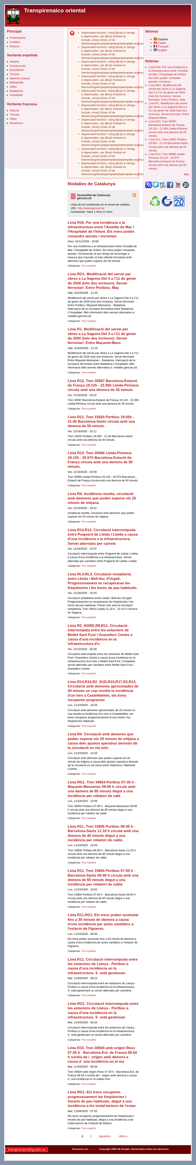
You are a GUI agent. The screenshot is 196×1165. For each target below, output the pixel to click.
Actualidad (16, 95)
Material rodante (20, 78)
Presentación (18, 37)
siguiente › (105, 1136)
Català (160, 42)
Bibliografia (16, 82)
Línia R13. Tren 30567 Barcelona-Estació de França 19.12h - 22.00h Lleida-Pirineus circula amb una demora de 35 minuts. (103, 385)
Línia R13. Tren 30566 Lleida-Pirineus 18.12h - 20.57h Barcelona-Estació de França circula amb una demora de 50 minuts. (167, 161)
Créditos (15, 42)
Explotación (17, 69)
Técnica (14, 74)
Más (186, 174)
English (160, 50)
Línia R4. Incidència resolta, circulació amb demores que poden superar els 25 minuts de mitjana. (102, 498)
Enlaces (15, 46)
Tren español (88, 265)
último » (124, 1136)
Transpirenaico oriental (55, 10)
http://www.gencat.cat (91, 208)
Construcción (18, 65)
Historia (14, 61)
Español (161, 39)
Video (13, 86)
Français (161, 46)
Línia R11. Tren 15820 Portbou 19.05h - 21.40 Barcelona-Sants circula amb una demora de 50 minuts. (101, 421)
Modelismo (16, 91)
